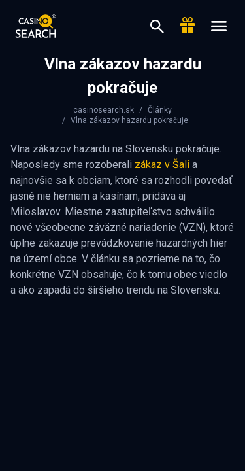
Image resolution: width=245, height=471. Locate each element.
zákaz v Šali (162, 164)
